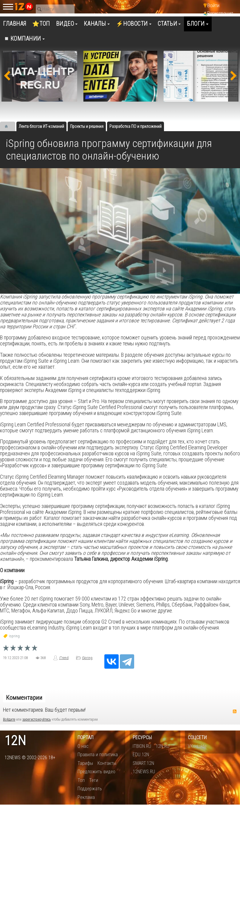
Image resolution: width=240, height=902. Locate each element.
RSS (234, 711)
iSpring (87, 658)
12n (15, 740)
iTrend (64, 658)
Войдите (9, 719)
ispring (14, 636)
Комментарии (24, 697)
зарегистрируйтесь (36, 719)
